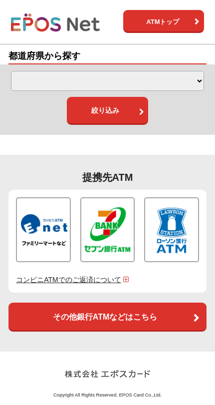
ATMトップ (162, 21)
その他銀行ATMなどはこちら (105, 317)
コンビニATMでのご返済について (73, 280)
